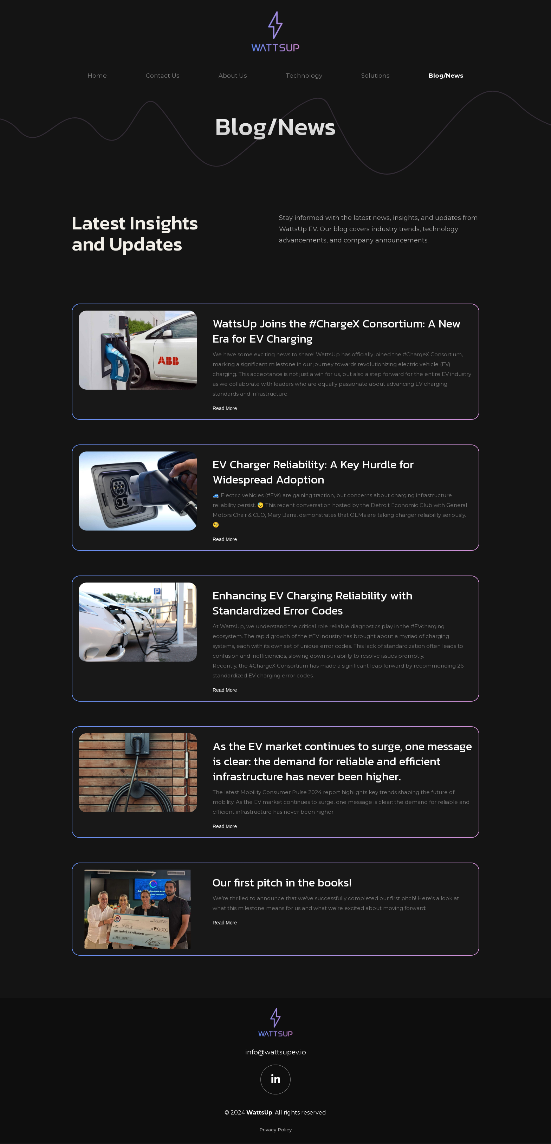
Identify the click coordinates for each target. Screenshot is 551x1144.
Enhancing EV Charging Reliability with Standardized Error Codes (313, 603)
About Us (233, 75)
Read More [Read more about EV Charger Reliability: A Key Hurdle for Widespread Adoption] (225, 539)
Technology (304, 75)
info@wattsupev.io (275, 1052)
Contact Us (163, 75)
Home (97, 75)
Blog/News (446, 75)
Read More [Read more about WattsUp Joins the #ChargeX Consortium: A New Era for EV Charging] (225, 408)
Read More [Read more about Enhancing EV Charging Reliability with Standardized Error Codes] (225, 690)
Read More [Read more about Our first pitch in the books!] (225, 922)
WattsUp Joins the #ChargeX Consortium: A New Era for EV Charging (337, 331)
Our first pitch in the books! (282, 882)
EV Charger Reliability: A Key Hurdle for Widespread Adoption (313, 472)
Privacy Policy (275, 1131)
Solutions (375, 75)
